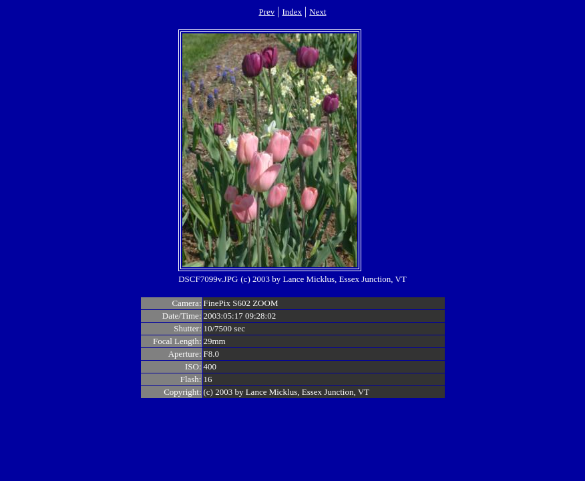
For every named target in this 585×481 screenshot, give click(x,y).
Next (317, 12)
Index (292, 12)
